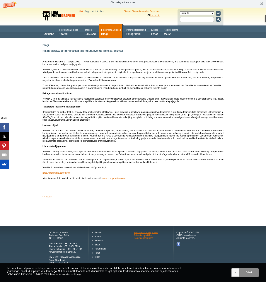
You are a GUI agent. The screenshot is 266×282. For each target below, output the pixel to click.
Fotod (154, 31)
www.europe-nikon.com (113, 178)
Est (81, 11)
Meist (171, 31)
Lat (92, 11)
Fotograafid (136, 31)
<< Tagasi (47, 196)
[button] (133, 4)
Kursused (90, 31)
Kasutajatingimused (143, 238)
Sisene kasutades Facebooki (146, 11)
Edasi (249, 272)
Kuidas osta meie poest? (146, 232)
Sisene (127, 11)
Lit (97, 11)
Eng (87, 11)
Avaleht (49, 31)
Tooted (68, 31)
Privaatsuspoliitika (143, 235)
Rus (101, 11)
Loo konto (155, 15)
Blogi (111, 31)
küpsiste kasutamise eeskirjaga (65, 274)
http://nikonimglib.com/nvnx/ (56, 173)
